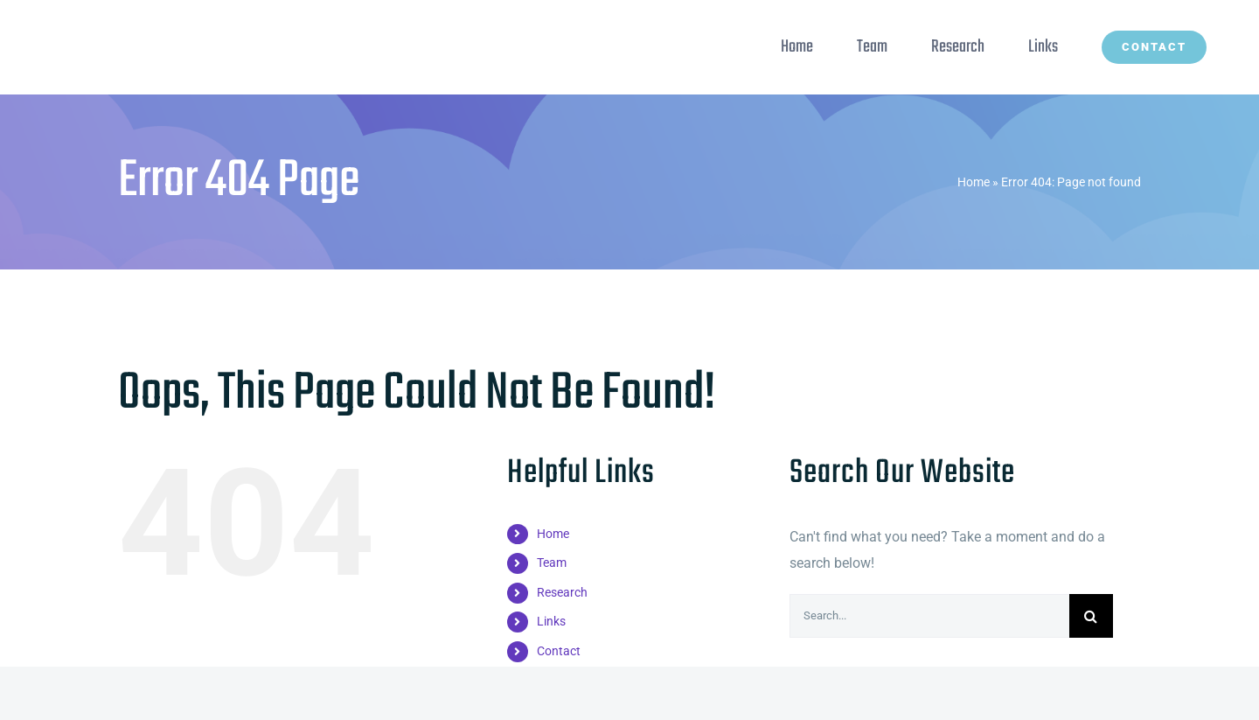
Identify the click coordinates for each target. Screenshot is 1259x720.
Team (552, 563)
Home (973, 182)
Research (562, 592)
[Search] (1091, 616)
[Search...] (929, 616)
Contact (559, 651)
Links (551, 621)
